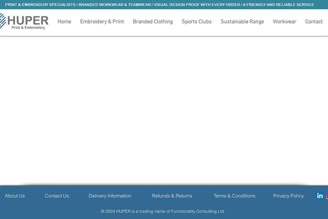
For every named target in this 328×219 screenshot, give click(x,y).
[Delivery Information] (109, 196)
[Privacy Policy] (289, 196)
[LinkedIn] (320, 195)
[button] (152, 21)
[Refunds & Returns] (172, 196)
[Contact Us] (57, 196)
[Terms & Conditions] (234, 196)
